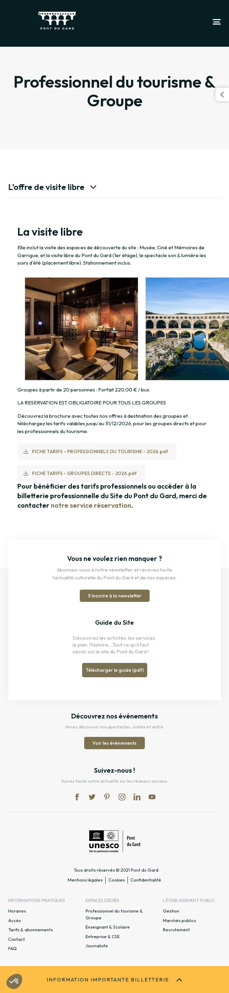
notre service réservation (91, 505)
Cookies (116, 880)
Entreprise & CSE (103, 936)
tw (92, 797)
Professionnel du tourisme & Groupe (114, 914)
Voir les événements (114, 743)
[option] (114, 367)
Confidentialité (146, 880)
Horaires (17, 911)
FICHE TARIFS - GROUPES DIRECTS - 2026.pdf (84, 473)
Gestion (171, 911)
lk (137, 797)
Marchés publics (179, 920)
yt (152, 797)
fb (77, 797)
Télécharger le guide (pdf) (115, 670)
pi (107, 797)
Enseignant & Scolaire (108, 927)
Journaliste (97, 945)
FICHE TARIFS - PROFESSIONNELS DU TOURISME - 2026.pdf (100, 451)
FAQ (12, 948)
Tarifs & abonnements (30, 929)
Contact (16, 939)
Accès (14, 920)
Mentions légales (85, 880)
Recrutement (176, 929)
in (122, 797)
